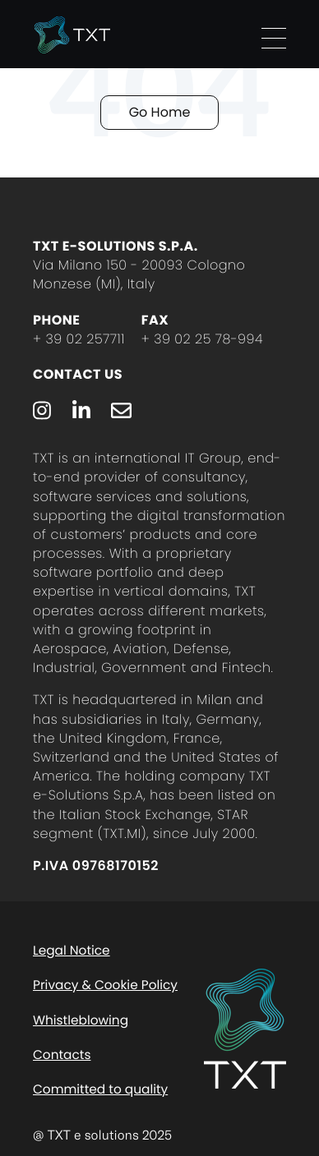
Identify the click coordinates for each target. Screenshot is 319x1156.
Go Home (160, 112)
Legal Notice (71, 951)
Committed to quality (100, 1089)
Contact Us (78, 374)
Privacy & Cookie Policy (105, 985)
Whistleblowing (80, 1020)
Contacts (61, 1055)
